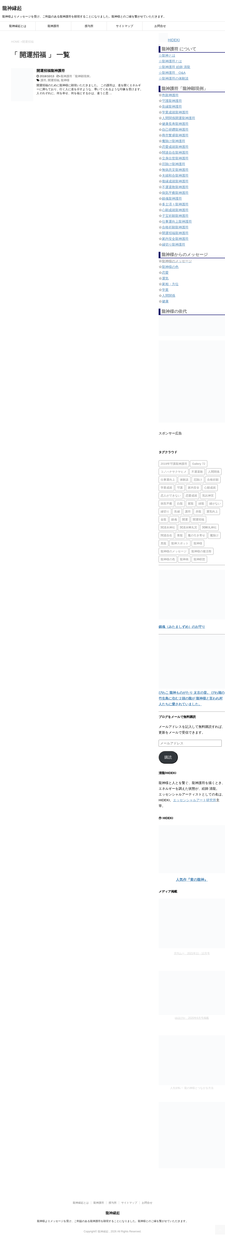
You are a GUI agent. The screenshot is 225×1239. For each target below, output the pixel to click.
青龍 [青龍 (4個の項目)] (180, 535)
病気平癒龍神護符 (175, 193)
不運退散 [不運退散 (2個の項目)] (197, 471)
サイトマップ (124, 26)
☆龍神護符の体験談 (173, 78)
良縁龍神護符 (172, 106)
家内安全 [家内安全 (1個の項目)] (193, 487)
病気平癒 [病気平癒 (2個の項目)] (166, 503)
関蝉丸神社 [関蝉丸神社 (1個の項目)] (209, 527)
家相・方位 (170, 284)
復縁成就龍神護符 (175, 181)
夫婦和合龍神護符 (175, 175)
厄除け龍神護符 (173, 164)
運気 (165, 278)
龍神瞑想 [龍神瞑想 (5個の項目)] (199, 559)
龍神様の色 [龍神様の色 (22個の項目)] (168, 559)
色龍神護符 (170, 95)
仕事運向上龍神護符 (177, 221)
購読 (168, 757)
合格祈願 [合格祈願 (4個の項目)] (213, 479)
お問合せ (160, 26)
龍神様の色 (170, 267)
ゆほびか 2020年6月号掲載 (192, 1017)
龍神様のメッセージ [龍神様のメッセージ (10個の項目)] (174, 551)
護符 (43, 80)
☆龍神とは (167, 55)
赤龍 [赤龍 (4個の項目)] (198, 511)
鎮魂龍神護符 (172, 198)
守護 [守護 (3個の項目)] (180, 487)
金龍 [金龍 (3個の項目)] (163, 519)
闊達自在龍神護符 (175, 152)
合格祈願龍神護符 (175, 227)
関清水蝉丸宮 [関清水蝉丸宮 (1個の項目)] (188, 527)
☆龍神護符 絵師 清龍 (174, 67)
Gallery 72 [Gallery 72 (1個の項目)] (198, 463)
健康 (165, 301)
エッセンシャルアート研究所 (194, 800)
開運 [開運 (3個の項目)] (185, 519)
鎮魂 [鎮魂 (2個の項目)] (174, 519)
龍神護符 (53, 26)
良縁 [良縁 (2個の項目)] (177, 511)
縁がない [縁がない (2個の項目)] (215, 503)
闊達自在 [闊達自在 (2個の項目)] (166, 535)
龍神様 (65, 80)
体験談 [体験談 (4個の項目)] (184, 479)
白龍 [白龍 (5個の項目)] (180, 503)
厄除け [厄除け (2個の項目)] (198, 479)
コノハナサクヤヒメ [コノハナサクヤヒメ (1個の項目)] (174, 471)
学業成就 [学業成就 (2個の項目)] (166, 487)
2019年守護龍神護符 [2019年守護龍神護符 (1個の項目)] (174, 463)
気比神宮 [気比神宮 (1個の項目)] (208, 495)
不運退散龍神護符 (175, 187)
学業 (165, 290)
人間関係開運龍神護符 (178, 118)
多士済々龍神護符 (175, 204)
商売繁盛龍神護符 (175, 135)
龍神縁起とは (17, 26)
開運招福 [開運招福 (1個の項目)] (198, 519)
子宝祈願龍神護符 (175, 216)
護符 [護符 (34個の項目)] (188, 511)
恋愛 (165, 272)
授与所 (89, 26)
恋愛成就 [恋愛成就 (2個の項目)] (191, 495)
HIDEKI (169, 40)
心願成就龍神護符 (175, 210)
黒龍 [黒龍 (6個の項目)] (163, 543)
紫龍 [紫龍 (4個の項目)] (191, 503)
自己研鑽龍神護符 (175, 129)
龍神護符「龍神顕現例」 (76, 76)
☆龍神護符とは (170, 61)
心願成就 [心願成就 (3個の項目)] (210, 487)
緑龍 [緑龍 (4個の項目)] (201, 503)
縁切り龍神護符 (173, 244)
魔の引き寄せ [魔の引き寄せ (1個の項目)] (196, 535)
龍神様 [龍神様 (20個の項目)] (198, 543)
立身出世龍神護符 (175, 158)
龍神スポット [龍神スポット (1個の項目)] (179, 543)
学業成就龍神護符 (175, 112)
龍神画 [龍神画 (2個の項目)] (184, 559)
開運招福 (53, 80)
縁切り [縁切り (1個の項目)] (165, 511)
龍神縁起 (12, 8)
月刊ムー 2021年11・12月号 (192, 953)
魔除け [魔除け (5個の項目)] (214, 535)
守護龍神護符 (172, 101)
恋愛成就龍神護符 (175, 147)
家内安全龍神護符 (175, 239)
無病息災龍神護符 (175, 170)
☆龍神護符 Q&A (172, 73)
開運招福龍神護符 (51, 71)
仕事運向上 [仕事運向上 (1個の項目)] (168, 479)
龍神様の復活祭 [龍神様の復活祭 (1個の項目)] (201, 551)
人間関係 (168, 295)
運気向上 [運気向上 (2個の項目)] (212, 511)
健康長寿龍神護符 (175, 124)
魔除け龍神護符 (173, 141)
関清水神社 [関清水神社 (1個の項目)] (168, 527)
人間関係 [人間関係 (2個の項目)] (213, 471)
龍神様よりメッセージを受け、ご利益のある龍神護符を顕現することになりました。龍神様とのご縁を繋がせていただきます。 (112, 1221)
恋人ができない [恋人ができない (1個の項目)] (171, 495)
